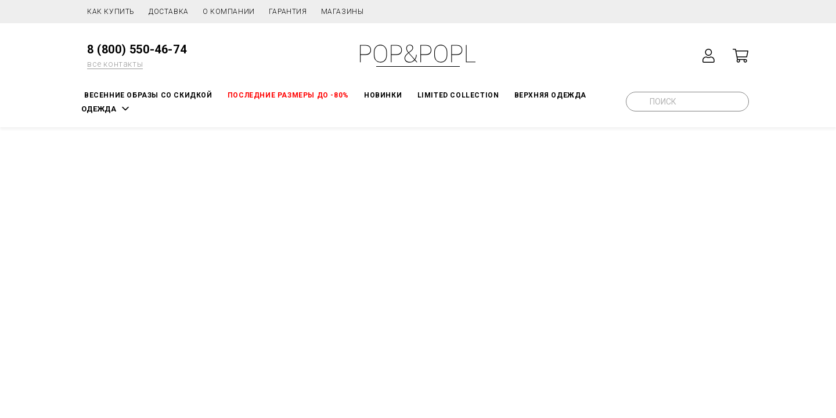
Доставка (169, 12)
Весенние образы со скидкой (148, 95)
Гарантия (288, 12)
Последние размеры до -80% (288, 95)
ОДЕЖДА (98, 109)
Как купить (111, 12)
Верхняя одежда (550, 95)
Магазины (342, 12)
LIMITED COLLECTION (458, 95)
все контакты (115, 64)
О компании (229, 12)
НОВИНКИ (383, 95)
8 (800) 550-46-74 (136, 49)
